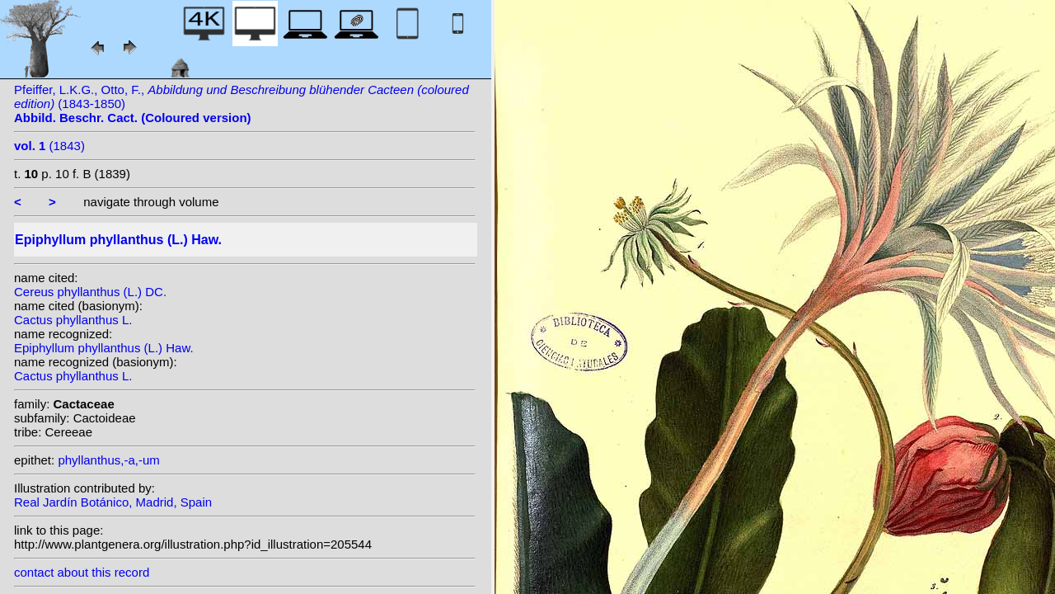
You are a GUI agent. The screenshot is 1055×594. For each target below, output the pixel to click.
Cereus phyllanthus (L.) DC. (90, 292)
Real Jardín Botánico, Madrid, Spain (113, 502)
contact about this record (81, 572)
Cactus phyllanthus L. (73, 320)
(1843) (49, 146)
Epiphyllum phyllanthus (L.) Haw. (104, 348)
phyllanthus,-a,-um (108, 460)
